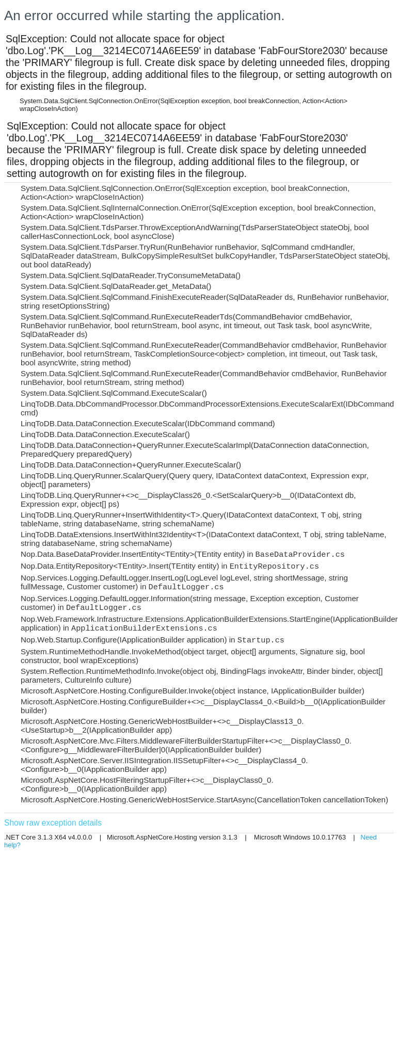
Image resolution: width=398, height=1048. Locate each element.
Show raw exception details (53, 822)
